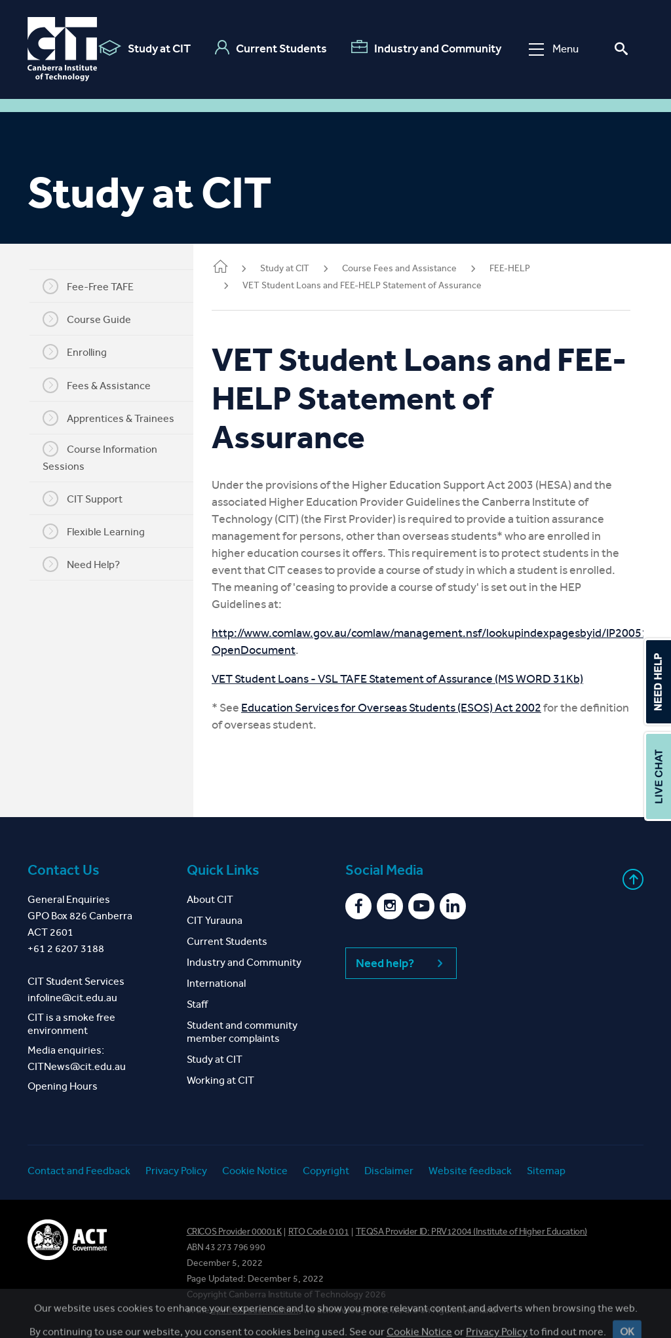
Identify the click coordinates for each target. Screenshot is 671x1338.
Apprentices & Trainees (116, 418)
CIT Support (90, 499)
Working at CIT (220, 1080)
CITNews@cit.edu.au (77, 1066)
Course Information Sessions (107, 456)
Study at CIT (144, 48)
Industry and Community (426, 48)
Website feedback (470, 1170)
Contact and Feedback (79, 1170)
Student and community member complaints (242, 1031)
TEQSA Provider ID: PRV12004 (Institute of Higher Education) (471, 1231)
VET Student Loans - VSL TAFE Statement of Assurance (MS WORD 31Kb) (413, 679)
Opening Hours (63, 1086)
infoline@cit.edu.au (72, 997)
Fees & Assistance (104, 385)
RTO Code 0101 (318, 1231)
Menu (554, 49)
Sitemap (546, 1170)
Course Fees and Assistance (415, 268)
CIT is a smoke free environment (71, 1024)
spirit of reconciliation (255, 1310)
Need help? (401, 963)
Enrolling (82, 352)
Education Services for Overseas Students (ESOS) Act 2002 (407, 707)
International (216, 983)
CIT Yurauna (214, 920)
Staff (197, 1004)
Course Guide (94, 319)
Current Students (271, 48)
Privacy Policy (176, 1170)
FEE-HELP (525, 268)
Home (236, 268)
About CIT (210, 899)
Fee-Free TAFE (96, 286)
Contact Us (64, 870)
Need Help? (89, 564)
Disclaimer (388, 1170)
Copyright (326, 1170)
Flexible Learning (101, 531)
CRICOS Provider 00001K (234, 1231)
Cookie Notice (255, 1170)
